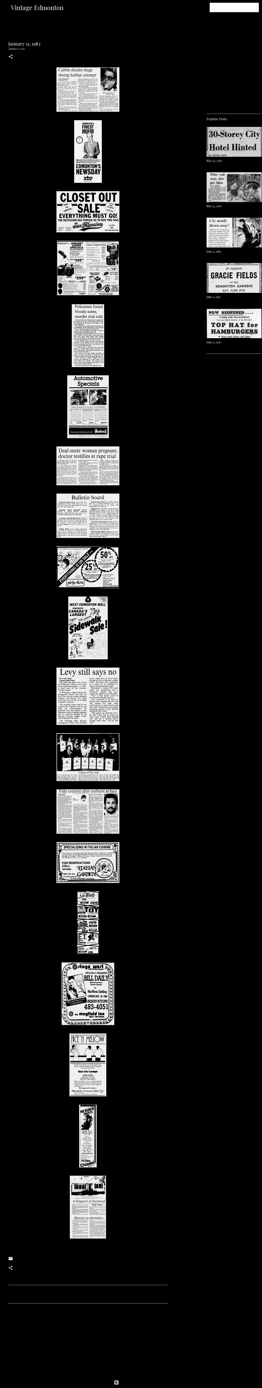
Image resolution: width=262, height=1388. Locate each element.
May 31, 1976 (214, 206)
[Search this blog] (238, 7)
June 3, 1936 (214, 342)
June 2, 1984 (214, 251)
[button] (10, 57)
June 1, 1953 (213, 297)
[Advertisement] (87, 1343)
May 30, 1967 (214, 161)
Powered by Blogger (131, 1382)
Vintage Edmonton (37, 7)
